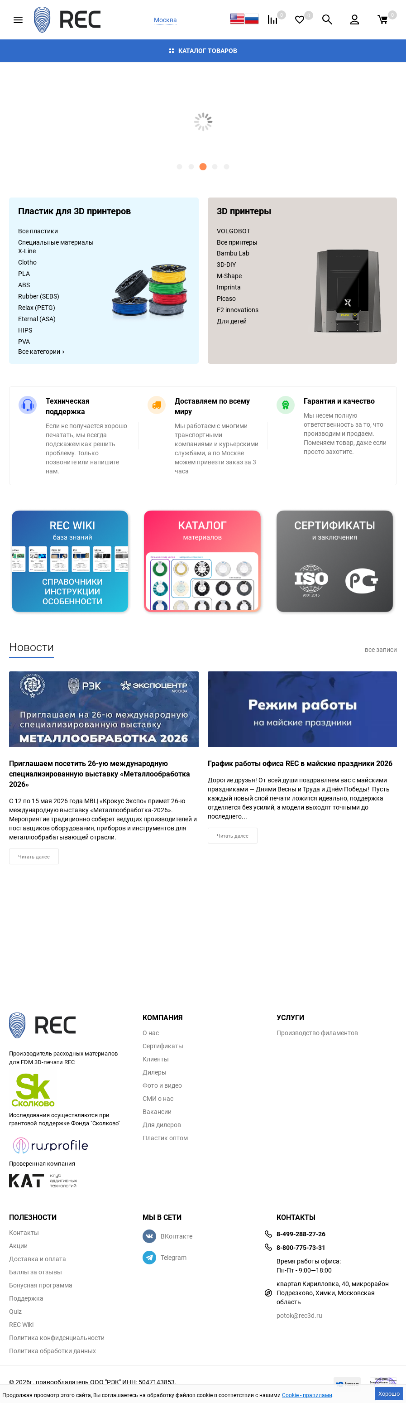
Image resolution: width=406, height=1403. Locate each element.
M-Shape (229, 275)
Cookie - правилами (307, 1394)
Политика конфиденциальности (57, 1338)
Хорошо (389, 1393)
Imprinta (229, 287)
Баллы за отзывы (35, 1272)
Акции (18, 1246)
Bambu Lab (233, 253)
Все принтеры (237, 242)
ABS (24, 284)
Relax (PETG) (36, 307)
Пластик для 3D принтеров (74, 212)
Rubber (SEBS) (38, 296)
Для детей (232, 321)
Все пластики (38, 231)
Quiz (15, 1311)
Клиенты (156, 1059)
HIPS (25, 330)
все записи (381, 649)
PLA (24, 273)
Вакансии (157, 1112)
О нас (151, 1033)
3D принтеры (244, 212)
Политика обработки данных (52, 1351)
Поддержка (26, 1298)
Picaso (226, 298)
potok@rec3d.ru (299, 1315)
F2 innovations (237, 309)
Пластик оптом (165, 1138)
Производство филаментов (317, 1033)
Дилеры (155, 1072)
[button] (179, 166)
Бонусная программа (40, 1285)
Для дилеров (162, 1125)
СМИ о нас (158, 1098)
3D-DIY (226, 264)
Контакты (24, 1232)
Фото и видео (162, 1085)
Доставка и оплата (37, 1259)
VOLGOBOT (233, 231)
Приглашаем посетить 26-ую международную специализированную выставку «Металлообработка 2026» (99, 773)
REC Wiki (21, 1324)
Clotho (27, 262)
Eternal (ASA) (37, 318)
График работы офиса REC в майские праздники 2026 (300, 763)
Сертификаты (163, 1046)
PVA (24, 341)
